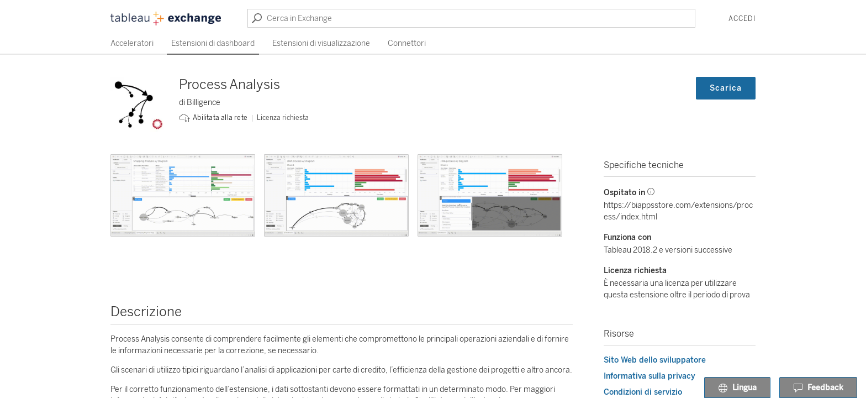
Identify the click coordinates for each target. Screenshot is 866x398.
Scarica (726, 88)
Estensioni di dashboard (213, 43)
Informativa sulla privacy (649, 376)
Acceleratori (132, 43)
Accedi (742, 19)
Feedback (818, 388)
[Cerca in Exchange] (471, 18)
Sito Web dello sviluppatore (655, 360)
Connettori (407, 43)
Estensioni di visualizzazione (321, 43)
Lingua (737, 388)
